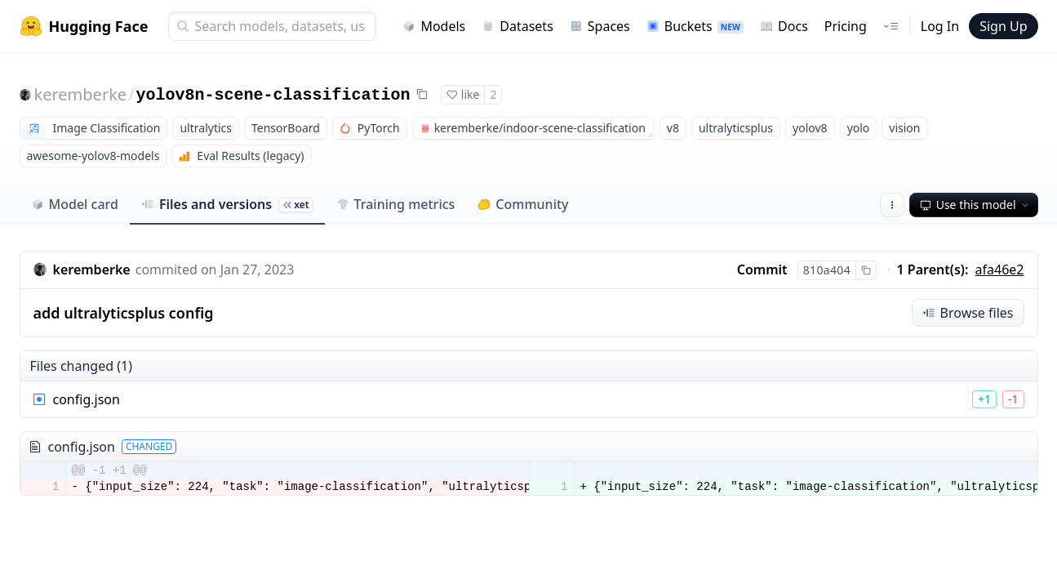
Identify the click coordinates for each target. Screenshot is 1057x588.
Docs (784, 26)
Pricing (845, 26)
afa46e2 (999, 269)
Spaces (600, 26)
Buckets (695, 26)
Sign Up (1003, 26)
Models (433, 26)
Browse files (968, 313)
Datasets (517, 26)
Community (522, 204)
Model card (74, 204)
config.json (86, 399)
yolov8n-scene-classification (273, 95)
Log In (940, 26)
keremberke (80, 94)
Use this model (975, 204)
